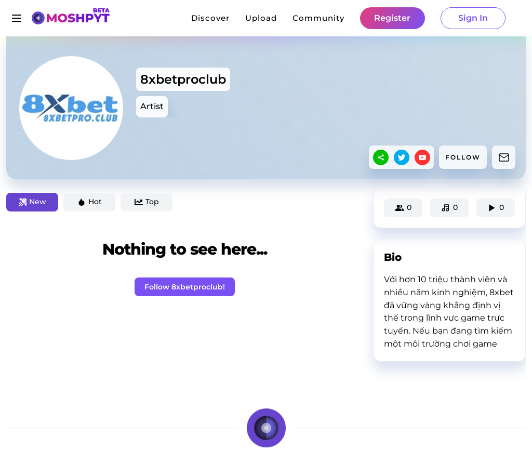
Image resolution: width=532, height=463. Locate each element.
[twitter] (401, 157)
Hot (89, 201)
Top (147, 201)
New (32, 201)
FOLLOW (463, 157)
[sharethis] (381, 157)
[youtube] (422, 157)
